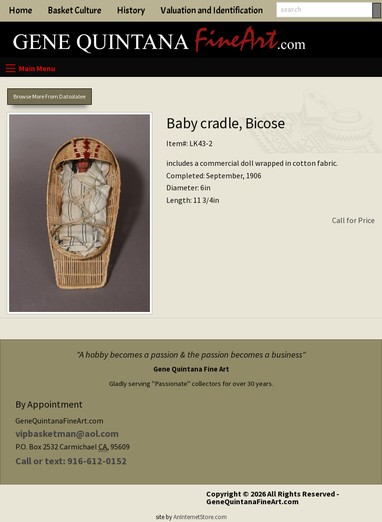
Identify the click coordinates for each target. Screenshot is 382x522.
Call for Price (353, 220)
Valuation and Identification (211, 10)
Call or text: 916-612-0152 (71, 461)
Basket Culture (74, 10)
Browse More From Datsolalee (49, 96)
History (131, 10)
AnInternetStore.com (200, 517)
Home (20, 10)
